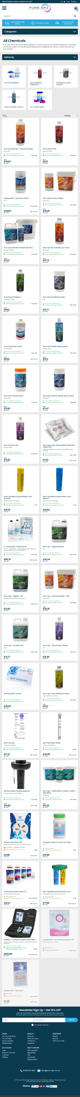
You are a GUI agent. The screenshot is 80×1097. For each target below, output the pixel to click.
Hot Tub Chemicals (8, 1036)
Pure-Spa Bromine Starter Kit (15, 892)
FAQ (28, 1055)
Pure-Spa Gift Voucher (12, 694)
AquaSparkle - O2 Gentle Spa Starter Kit (58, 940)
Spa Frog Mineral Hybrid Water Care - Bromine (18, 497)
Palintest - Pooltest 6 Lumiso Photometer (20, 940)
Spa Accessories (7, 1041)
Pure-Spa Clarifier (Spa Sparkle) (55, 346)
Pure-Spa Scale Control (13, 346)
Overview (5, 1055)
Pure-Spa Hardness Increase (54, 297)
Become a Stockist (8, 1053)
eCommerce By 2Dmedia (33, 1081)
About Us (30, 1036)
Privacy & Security (60, 1080)
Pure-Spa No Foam (11, 445)
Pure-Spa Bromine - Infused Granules (18, 149)
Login (68, 2)
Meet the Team (32, 1038)
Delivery (55, 1036)
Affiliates (5, 1057)
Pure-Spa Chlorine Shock (13, 396)
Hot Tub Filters (7, 1038)
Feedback (30, 1043)
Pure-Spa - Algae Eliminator (53, 547)
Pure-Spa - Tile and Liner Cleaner (55, 645)
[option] (14, 22)
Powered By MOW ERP (48, 1081)
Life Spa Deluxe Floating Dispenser (17, 791)
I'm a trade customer (41, 1025)
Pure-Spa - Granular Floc (13, 645)
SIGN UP (71, 1020)
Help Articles (31, 1053)
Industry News (32, 1059)
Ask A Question (32, 1050)
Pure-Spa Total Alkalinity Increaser (56, 694)
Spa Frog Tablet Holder (52, 743)
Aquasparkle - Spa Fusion (13, 991)
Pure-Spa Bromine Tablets (53, 198)
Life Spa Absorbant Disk (13, 842)
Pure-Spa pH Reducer (12, 297)
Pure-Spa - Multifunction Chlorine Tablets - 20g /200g (59, 792)
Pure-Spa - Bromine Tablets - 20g (56, 596)
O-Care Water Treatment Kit (15, 547)
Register (74, 2)
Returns (55, 1038)
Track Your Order (58, 1041)
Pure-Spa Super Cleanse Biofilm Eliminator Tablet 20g (59, 446)
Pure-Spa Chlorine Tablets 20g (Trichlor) (58, 396)
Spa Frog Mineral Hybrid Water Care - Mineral (57, 497)
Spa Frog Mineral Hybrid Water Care (57, 892)
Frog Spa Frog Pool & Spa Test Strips (57, 842)
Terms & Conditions (42, 1080)
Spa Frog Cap (9, 743)
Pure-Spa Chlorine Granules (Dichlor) (18, 248)
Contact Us (31, 1041)
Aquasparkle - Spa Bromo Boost (16, 198)
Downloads (31, 1057)
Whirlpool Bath (7, 1043)
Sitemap (51, 1080)
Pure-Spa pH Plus (49, 149)
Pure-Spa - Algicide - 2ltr (13, 596)
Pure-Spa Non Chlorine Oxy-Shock (56, 248)
